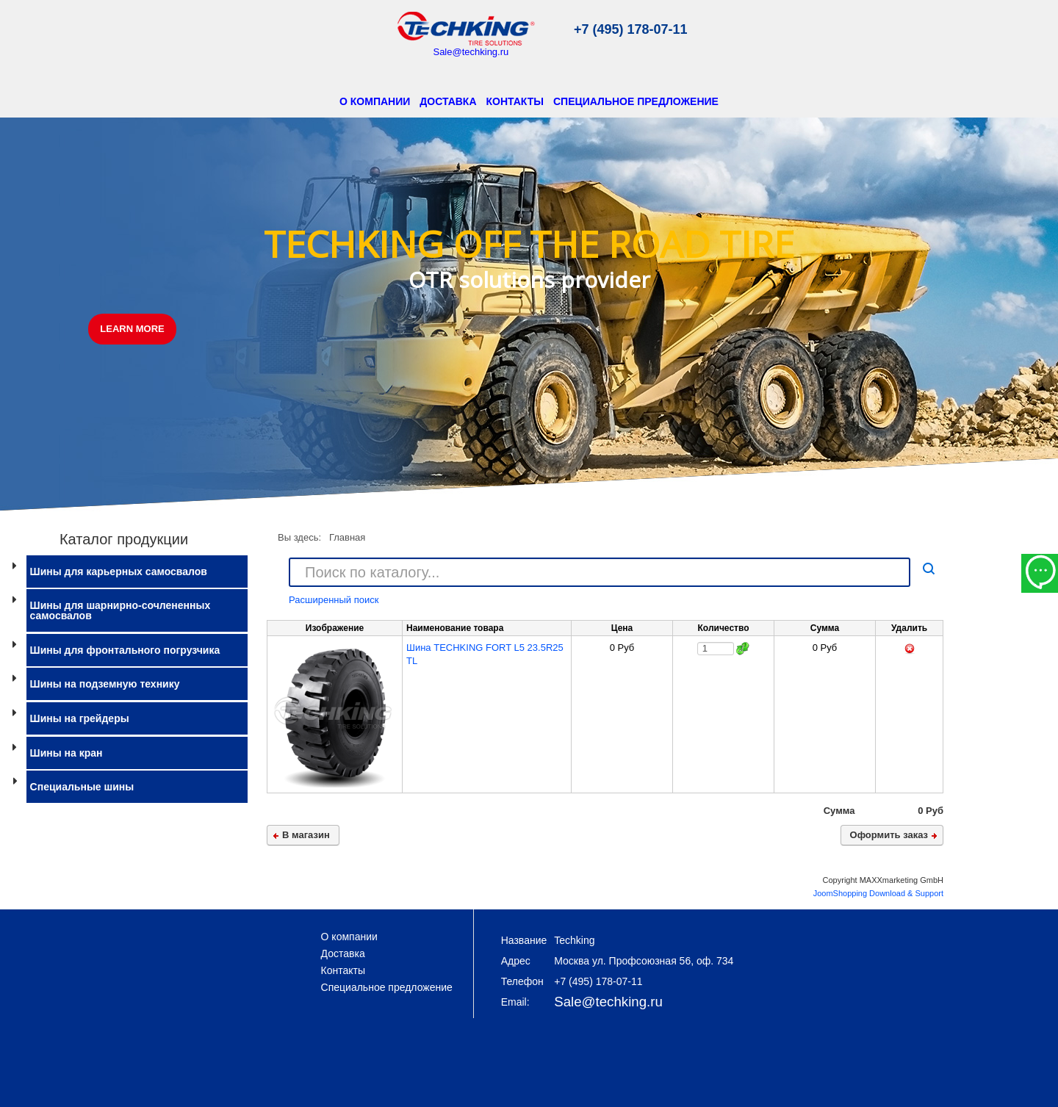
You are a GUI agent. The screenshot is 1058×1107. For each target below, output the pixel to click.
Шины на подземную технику (105, 684)
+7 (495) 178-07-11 (631, 29)
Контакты (515, 101)
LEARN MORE (132, 328)
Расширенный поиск (333, 599)
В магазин (306, 834)
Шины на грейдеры (79, 718)
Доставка (448, 101)
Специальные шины (82, 787)
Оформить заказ (889, 834)
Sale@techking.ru (470, 51)
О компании (374, 101)
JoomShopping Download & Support (878, 893)
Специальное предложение (636, 101)
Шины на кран (66, 753)
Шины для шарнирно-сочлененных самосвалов (120, 610)
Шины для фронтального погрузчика (125, 650)
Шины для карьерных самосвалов (118, 571)
